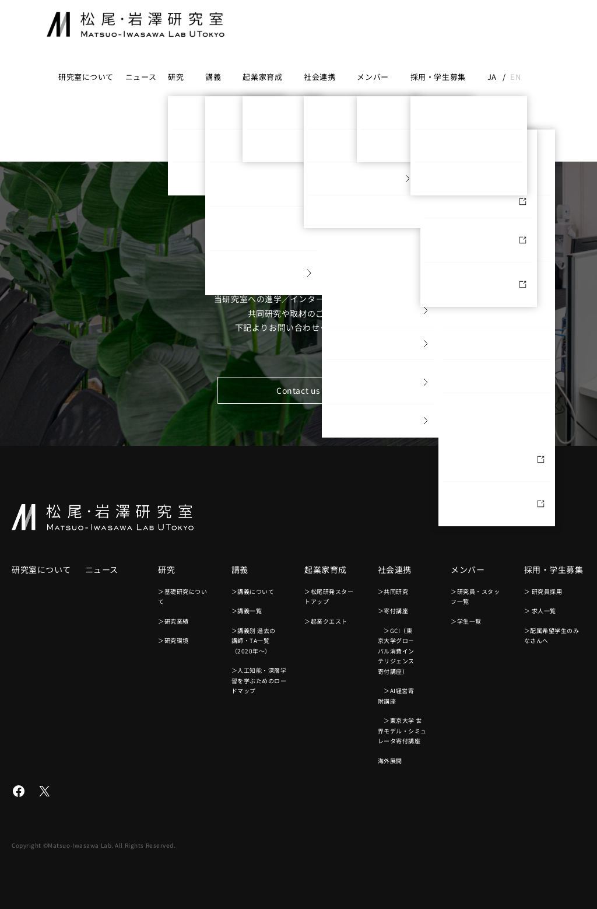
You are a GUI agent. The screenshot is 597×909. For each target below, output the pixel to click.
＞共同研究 (393, 591)
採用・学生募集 (438, 76)
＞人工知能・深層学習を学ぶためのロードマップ (259, 680)
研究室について (86, 76)
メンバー (372, 76)
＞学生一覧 (466, 621)
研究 (176, 76)
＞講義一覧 (246, 610)
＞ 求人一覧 (540, 610)
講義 (213, 76)
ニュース (140, 76)
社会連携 (319, 76)
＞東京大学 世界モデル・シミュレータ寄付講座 (402, 730)
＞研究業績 (173, 621)
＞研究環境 (173, 640)
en (515, 76)
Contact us (298, 390)
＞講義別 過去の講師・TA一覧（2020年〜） (253, 640)
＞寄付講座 (393, 610)
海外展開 (390, 760)
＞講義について (253, 591)
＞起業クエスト (325, 621)
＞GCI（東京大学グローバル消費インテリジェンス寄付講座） (396, 651)
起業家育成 (262, 76)
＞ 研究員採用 (543, 591)
